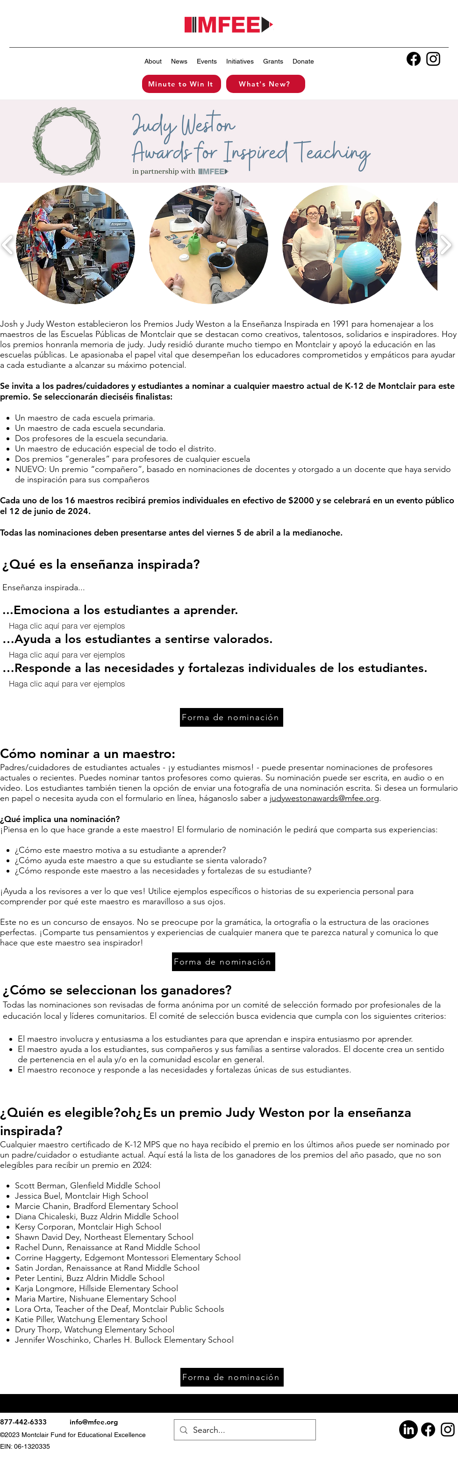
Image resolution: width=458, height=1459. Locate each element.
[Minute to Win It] (181, 84)
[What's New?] (265, 84)
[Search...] (244, 1430)
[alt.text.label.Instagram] (433, 59)
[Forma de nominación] (231, 717)
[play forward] (445, 244)
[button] (153, 61)
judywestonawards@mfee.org (324, 798)
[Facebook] (413, 59)
